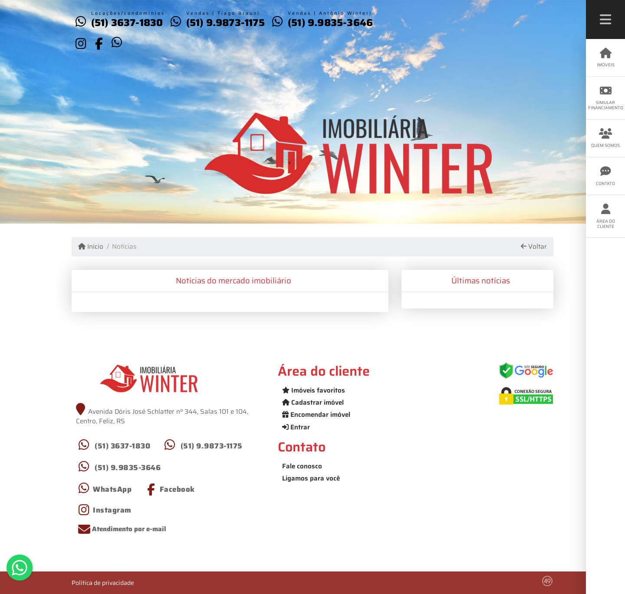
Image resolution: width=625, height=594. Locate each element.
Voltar (534, 247)
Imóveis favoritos (313, 390)
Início (90, 247)
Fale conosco (302, 466)
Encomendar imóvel (316, 414)
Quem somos (605, 138)
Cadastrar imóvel (313, 402)
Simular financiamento (605, 98)
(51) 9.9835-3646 (330, 22)
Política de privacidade (103, 583)
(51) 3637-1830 (127, 22)
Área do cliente (605, 216)
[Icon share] (81, 43)
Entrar (296, 427)
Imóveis (605, 58)
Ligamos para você (311, 478)
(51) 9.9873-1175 (225, 22)
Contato (605, 176)
